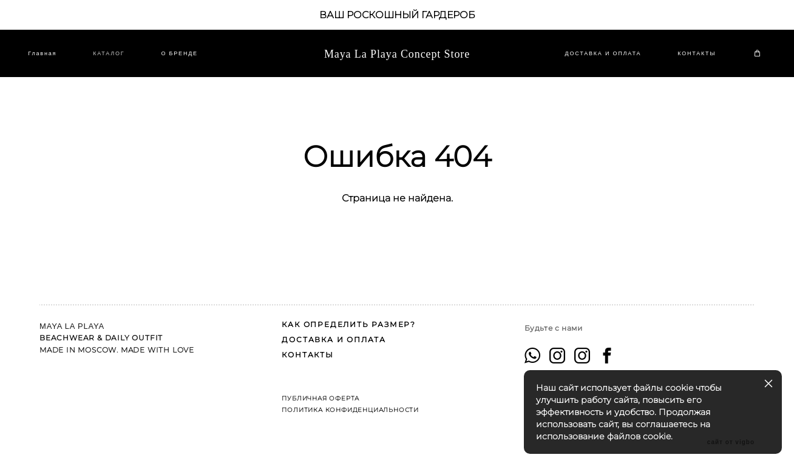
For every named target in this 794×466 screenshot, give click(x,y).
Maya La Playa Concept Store (397, 60)
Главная (53, 60)
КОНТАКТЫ (686, 60)
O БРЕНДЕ (190, 60)
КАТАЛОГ (120, 60)
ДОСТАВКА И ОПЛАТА (592, 60)
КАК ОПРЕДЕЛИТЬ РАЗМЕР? (349, 319)
